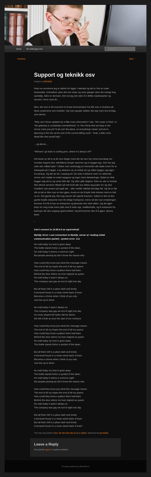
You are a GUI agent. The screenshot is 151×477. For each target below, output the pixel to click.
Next (132, 59)
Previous (20, 59)
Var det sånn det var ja (68, 433)
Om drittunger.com (34, 49)
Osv (56, 433)
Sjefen (84, 433)
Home (19, 49)
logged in (48, 450)
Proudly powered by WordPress (75, 466)
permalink (104, 433)
